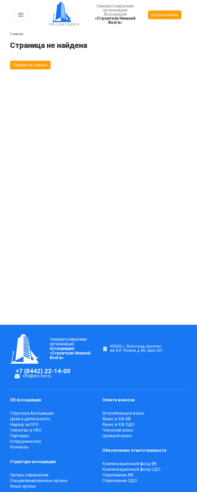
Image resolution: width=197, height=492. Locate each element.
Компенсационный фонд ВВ (129, 463)
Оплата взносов (118, 399)
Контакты (19, 447)
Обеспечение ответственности (134, 450)
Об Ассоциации (25, 399)
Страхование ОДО (119, 480)
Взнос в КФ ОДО (118, 424)
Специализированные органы (39, 480)
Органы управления (29, 475)
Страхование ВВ (117, 475)
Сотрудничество (25, 441)
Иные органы (23, 486)
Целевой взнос (117, 435)
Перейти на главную (30, 65)
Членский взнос (117, 430)
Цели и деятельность (30, 418)
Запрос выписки (164, 15)
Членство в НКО (26, 430)
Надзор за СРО (24, 424)
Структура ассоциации (33, 461)
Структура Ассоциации (31, 413)
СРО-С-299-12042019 (64, 24)
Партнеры (19, 435)
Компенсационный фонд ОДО (131, 469)
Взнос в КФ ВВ (116, 418)
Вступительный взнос (123, 413)
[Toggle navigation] (20, 15)
